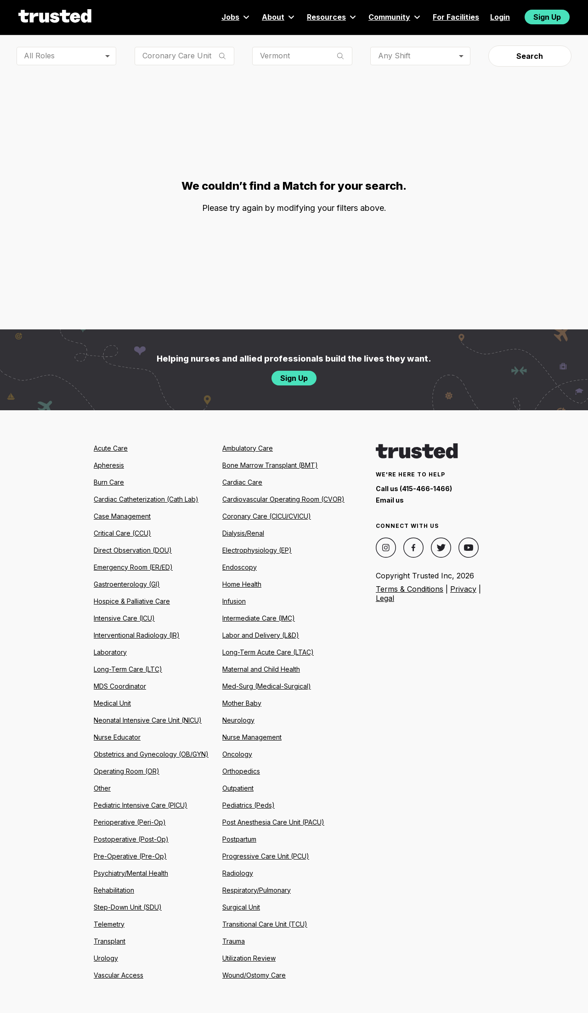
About (279, 17)
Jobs (236, 17)
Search (529, 56)
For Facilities (456, 17)
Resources (332, 17)
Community (395, 17)
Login (500, 17)
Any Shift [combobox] (394, 55)
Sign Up (547, 17)
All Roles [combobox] (39, 55)
